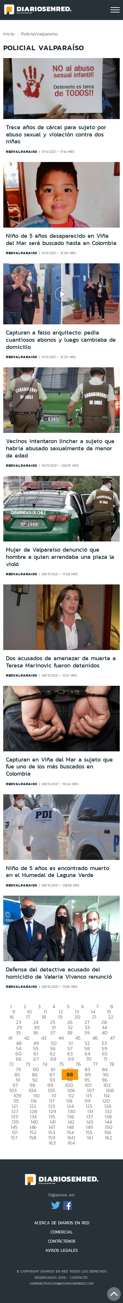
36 (35, 1032)
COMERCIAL (62, 1232)
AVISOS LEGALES (61, 1250)
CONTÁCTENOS (61, 1241)
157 (14, 1137)
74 (44, 1064)
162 (108, 1137)
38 (69, 1032)
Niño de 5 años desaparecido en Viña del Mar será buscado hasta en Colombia (61, 239)
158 (32, 1137)
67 (36, 1058)
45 (78, 1037)
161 (90, 1137)
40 (105, 1032)
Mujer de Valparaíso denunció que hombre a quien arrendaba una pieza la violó (60, 556)
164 (71, 1142)
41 (10, 1037)
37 (52, 1032)
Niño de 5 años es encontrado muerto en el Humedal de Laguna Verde (57, 872)
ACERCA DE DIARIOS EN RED (61, 1223)
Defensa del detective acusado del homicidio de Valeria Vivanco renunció (59, 973)
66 (19, 1058)
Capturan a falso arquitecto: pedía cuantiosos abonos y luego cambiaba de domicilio (61, 339)
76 (78, 1064)
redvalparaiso (21, 151)
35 (18, 1032)
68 (53, 1058)
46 (95, 1037)
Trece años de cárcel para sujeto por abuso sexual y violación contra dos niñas (56, 134)
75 (61, 1064)
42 (27, 1037)
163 (52, 1142)
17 (28, 1016)
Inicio (8, 33)
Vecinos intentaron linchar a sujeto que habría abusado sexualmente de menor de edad (60, 448)
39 (87, 1032)
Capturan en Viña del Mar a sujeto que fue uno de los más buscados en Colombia (59, 766)
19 (60, 1016)
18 (44, 1016)
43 (44, 1037)
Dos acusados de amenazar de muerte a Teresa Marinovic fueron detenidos (61, 662)
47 (112, 1037)
